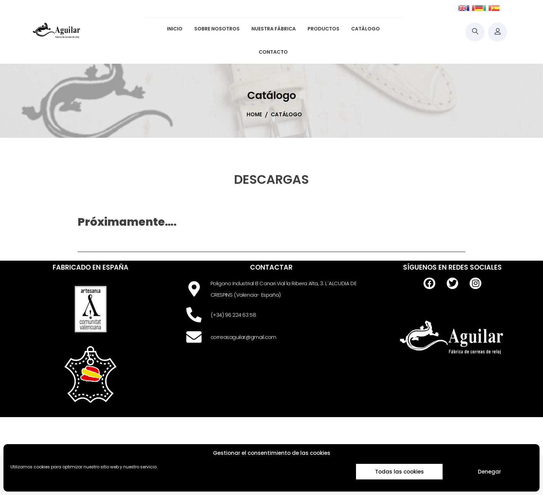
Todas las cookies (399, 471)
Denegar (489, 471)
